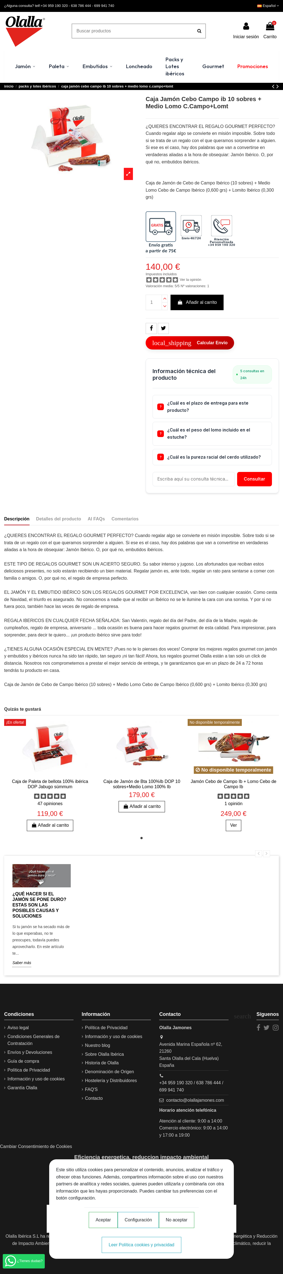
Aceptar (103, 1220)
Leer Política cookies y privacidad (141, 1244)
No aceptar (176, 1220)
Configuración (138, 1220)
